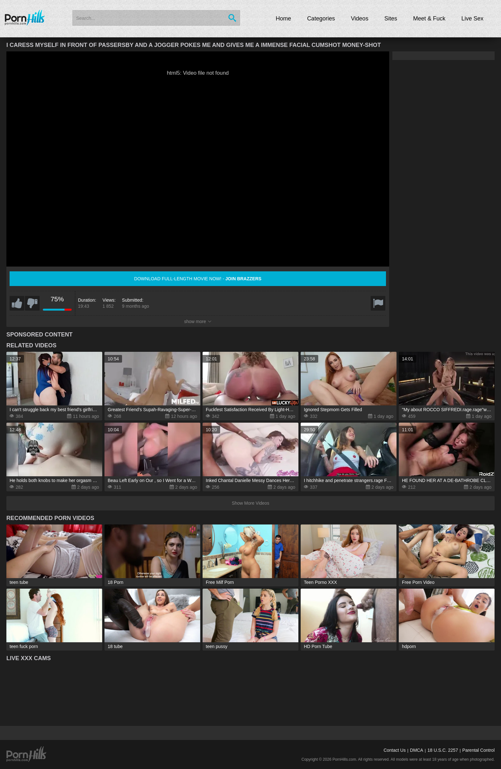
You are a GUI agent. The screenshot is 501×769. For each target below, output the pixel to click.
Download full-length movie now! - (197, 278)
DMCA (416, 750)
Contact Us (394, 750)
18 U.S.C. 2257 (443, 750)
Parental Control (478, 750)
